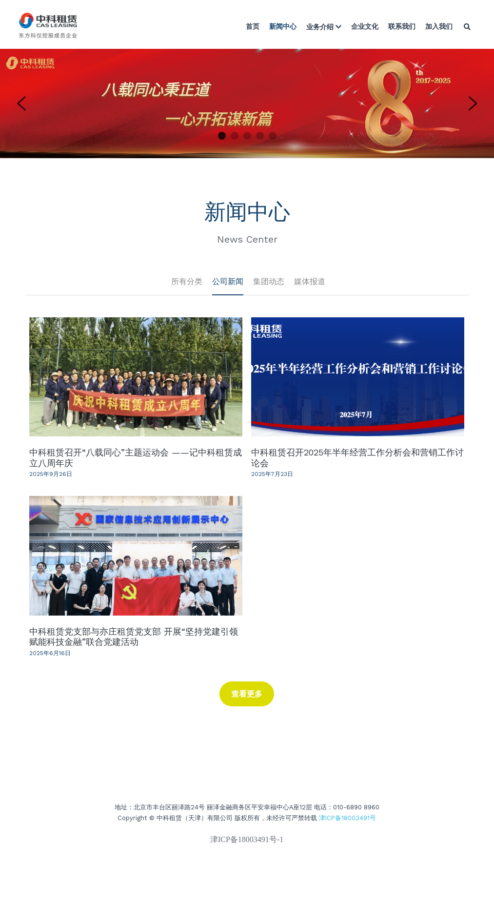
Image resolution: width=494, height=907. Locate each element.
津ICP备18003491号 (347, 821)
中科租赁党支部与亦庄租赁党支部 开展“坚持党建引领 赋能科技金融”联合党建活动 (133, 636)
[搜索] (467, 27)
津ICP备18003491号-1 (246, 843)
